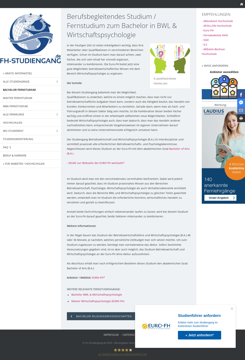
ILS (205, 44)
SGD (206, 40)
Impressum (111, 334)
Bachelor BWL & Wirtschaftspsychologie (96, 294)
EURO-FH (97, 277)
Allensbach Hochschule (218, 21)
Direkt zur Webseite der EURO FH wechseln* (97, 163)
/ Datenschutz (132, 334)
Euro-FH (208, 30)
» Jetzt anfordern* (199, 335)
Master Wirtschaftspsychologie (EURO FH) (97, 301)
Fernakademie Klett (215, 35)
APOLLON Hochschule (217, 25)
